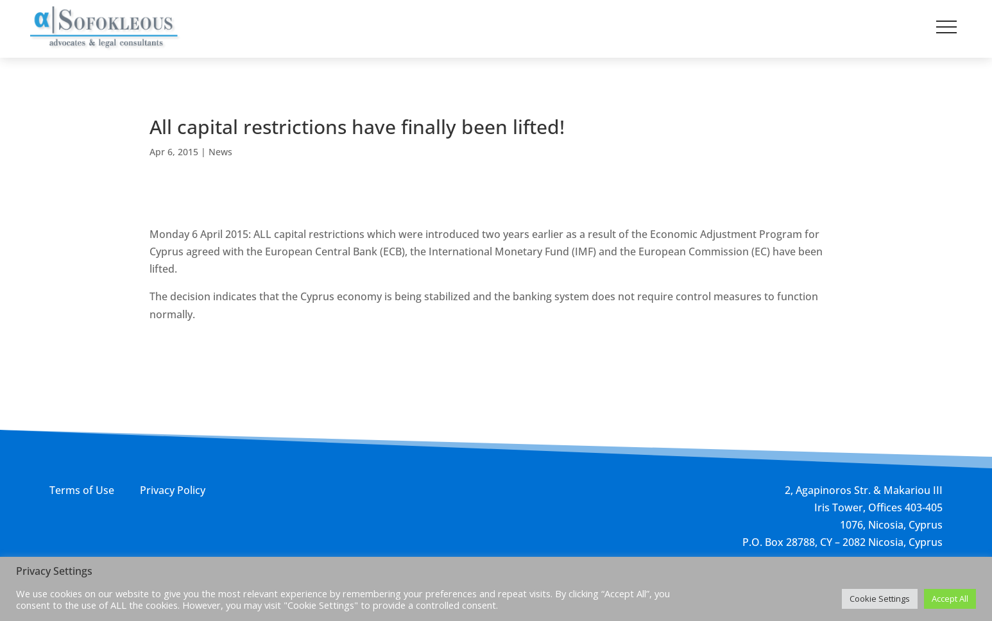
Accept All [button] (950, 598)
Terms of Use (81, 490)
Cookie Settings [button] (880, 598)
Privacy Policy (172, 490)
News (220, 152)
